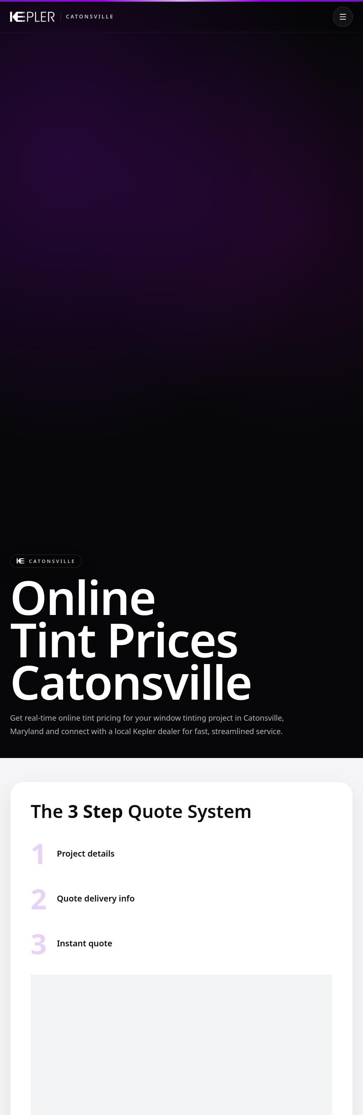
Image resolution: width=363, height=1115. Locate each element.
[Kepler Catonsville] (62, 17)
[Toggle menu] (343, 17)
